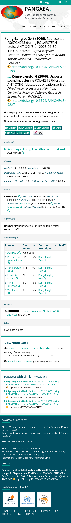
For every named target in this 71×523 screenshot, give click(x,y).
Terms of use (28, 510)
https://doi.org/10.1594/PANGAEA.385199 (36, 68)
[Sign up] (60, 2)
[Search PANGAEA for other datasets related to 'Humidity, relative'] (17, 278)
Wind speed (13, 290)
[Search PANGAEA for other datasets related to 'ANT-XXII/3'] (51, 203)
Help (42, 26)
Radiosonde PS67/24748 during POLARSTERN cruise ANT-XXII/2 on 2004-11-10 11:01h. (31, 383)
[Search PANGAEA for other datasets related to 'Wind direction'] (19, 286)
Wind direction (12, 284)
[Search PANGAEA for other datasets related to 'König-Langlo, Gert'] (45, 260)
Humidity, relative (12, 277)
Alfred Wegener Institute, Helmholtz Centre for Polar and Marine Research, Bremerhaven (36, 54)
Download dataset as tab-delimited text (30, 348)
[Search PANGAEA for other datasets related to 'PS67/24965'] (19, 196)
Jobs (18, 514)
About (51, 26)
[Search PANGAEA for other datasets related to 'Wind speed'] (9, 293)
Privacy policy (49, 510)
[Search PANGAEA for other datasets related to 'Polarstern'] (21, 207)
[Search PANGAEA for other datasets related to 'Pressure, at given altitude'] (9, 263)
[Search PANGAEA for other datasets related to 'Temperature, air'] (12, 271)
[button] (38, 133)
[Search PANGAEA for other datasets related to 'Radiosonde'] (8, 210)
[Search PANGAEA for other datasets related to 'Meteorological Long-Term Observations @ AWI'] (23, 152)
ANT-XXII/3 (24, 203)
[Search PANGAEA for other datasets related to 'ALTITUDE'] (19, 252)
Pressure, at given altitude (14, 258)
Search (23, 26)
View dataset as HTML (20, 361)
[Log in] (66, 2)
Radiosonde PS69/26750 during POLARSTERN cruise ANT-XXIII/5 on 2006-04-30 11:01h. (31, 402)
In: (9, 76)
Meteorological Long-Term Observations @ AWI (34, 149)
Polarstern (13, 207)
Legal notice (9, 510)
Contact (62, 26)
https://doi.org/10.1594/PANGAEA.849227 (36, 102)
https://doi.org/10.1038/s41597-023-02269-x (36, 479)
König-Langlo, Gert (19, 38)
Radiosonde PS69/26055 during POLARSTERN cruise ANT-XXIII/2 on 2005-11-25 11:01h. (31, 392)
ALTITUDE (12, 252)
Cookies (6, 514)
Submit (34, 26)
